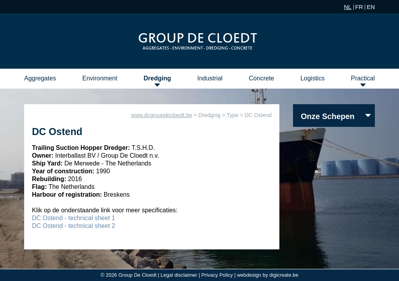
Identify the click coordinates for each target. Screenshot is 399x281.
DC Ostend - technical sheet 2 (73, 225)
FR (359, 7)
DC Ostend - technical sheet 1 (73, 218)
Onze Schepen (328, 116)
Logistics (312, 78)
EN (371, 7)
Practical (363, 78)
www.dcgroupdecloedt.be (161, 115)
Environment (99, 78)
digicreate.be (283, 275)
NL (347, 7)
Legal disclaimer (179, 275)
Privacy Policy (217, 275)
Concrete (261, 78)
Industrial (209, 78)
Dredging (157, 78)
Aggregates (40, 78)
